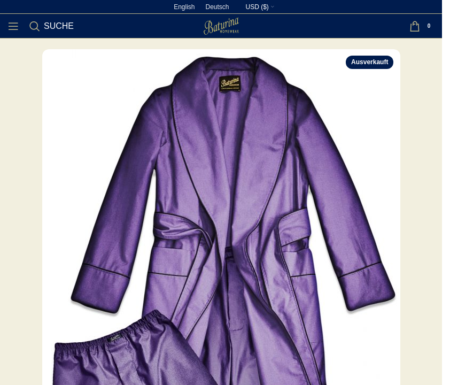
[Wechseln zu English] (184, 7)
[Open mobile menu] (13, 26)
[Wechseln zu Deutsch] (217, 7)
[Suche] (51, 26)
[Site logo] (221, 25)
